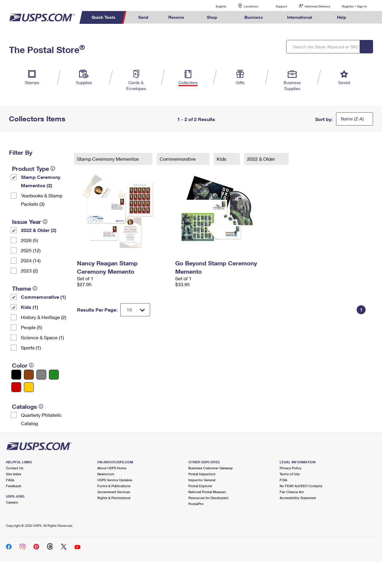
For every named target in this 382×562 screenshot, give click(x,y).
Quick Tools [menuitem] (103, 17)
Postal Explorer (200, 486)
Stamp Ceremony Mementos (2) (40, 181)
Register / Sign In (354, 6)
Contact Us (14, 468)
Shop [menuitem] (212, 17)
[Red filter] (16, 387)
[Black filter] (16, 375)
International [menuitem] (299, 17)
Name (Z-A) (352, 118)
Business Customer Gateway (210, 468)
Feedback (13, 486)
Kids (222, 159)
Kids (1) (29, 307)
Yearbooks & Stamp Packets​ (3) (41, 200)
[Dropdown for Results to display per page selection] (135, 309)
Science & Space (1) (42, 337)
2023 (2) (29, 270)
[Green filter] (54, 375)
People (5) (31, 327)
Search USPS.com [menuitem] (367, 17)
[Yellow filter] (29, 387)
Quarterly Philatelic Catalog (41, 419)
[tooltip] (52, 168)
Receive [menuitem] (176, 17)
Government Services (113, 492)
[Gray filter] (41, 375)
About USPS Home (111, 468)
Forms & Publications (113, 486)
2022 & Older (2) (38, 230)
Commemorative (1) (43, 297)
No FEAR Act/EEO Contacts (301, 486)
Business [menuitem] (253, 17)
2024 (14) (31, 260)
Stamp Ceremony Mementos (108, 159)
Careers (12, 502)
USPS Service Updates (114, 480)
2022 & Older (261, 159)
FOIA (283, 480)
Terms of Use (290, 474)
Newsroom (105, 474)
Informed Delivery (317, 6)
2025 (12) (31, 250)
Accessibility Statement (298, 498)
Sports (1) (31, 347)
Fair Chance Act (292, 492)
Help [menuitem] (341, 17)
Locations (251, 6)
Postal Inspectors (201, 474)
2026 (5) (29, 240)
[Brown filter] (29, 375)
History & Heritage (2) (43, 317)
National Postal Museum (207, 492)
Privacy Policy (290, 468)
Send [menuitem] (143, 17)
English (215, 6)
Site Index (13, 474)
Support (281, 6)
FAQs (10, 480)
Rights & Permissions (113, 498)
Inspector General (201, 480)
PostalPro (196, 504)
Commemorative (178, 159)
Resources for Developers (208, 498)
